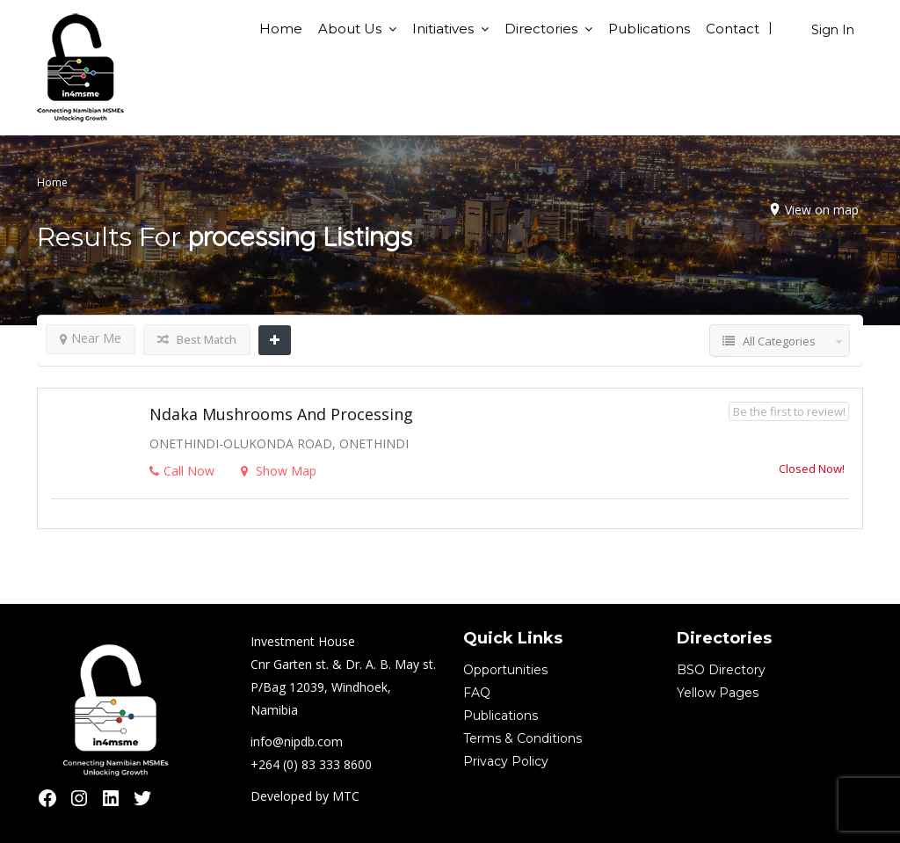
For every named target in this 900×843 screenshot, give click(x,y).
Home (280, 28)
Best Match (196, 339)
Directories (540, 28)
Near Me (90, 338)
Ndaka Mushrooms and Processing (281, 414)
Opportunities (505, 670)
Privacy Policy (505, 761)
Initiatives (443, 28)
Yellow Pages (717, 693)
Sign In (832, 30)
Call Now (181, 470)
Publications (649, 28)
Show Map (278, 470)
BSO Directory (721, 670)
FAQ (476, 693)
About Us (349, 28)
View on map (822, 209)
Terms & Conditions (522, 738)
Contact (732, 28)
